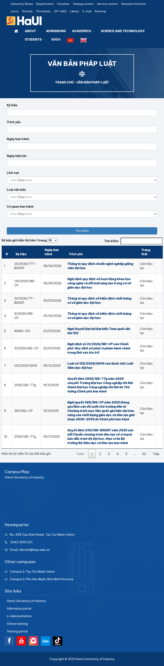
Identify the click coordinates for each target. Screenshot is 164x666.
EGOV (56, 39)
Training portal (17, 631)
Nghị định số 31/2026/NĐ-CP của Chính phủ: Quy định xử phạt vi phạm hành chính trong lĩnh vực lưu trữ (98, 348)
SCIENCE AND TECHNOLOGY (123, 31)
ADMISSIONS (56, 31)
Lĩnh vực (13, 173)
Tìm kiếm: (133, 241)
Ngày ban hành (18, 139)
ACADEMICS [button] (83, 31)
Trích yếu (14, 122)
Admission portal (19, 608)
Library (74, 11)
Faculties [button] (63, 3)
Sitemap (100, 11)
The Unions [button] (43, 11)
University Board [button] (22, 3)
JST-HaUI (60, 11)
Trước (80, 454)
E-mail (86, 11)
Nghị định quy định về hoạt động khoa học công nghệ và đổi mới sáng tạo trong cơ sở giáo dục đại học (99, 283)
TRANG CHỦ (64, 82)
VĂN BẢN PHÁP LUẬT (92, 82)
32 (144, 454)
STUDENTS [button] (35, 39)
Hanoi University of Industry (26, 601)
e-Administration (19, 616)
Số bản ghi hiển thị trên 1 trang (29, 240)
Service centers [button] (107, 3)
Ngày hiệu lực (17, 156)
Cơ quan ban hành (20, 206)
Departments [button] (45, 3)
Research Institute (133, 3)
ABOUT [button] (32, 31)
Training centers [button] (83, 3)
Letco (15, 11)
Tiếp (156, 454)
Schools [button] (27, 11)
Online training (17, 624)
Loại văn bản (16, 190)
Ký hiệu (12, 105)
